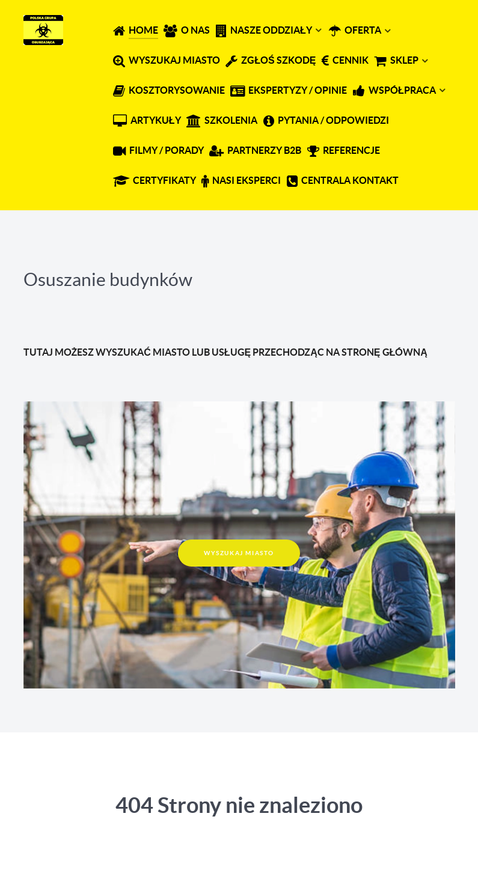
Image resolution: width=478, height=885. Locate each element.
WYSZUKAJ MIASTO (239, 553)
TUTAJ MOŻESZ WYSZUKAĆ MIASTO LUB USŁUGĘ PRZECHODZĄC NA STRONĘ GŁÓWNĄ (225, 352)
